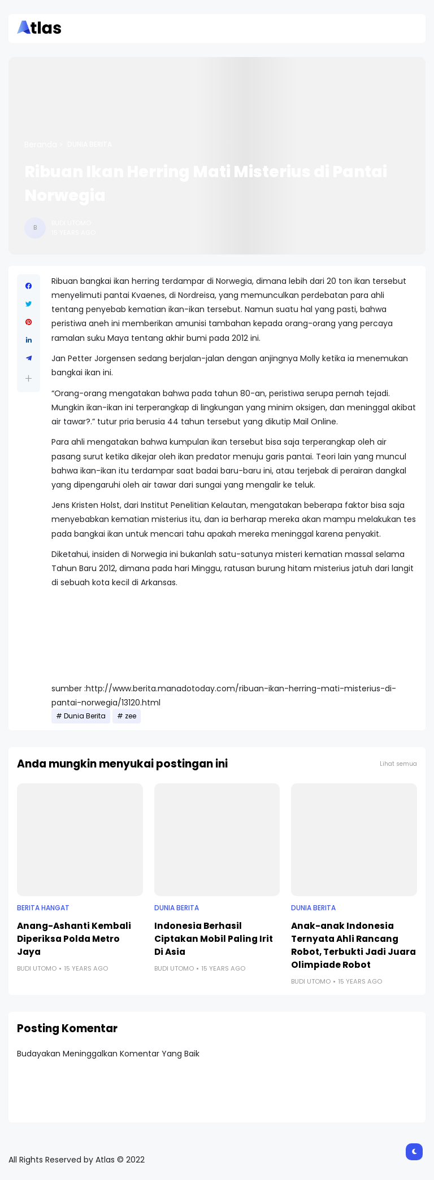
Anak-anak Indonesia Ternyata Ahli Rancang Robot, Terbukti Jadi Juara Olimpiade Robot (353, 945)
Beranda (40, 144)
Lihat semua (398, 764)
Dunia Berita (89, 144)
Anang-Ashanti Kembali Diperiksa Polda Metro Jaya (74, 939)
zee (130, 716)
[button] (28, 378)
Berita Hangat (43, 908)
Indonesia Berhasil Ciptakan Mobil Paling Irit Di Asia (213, 939)
